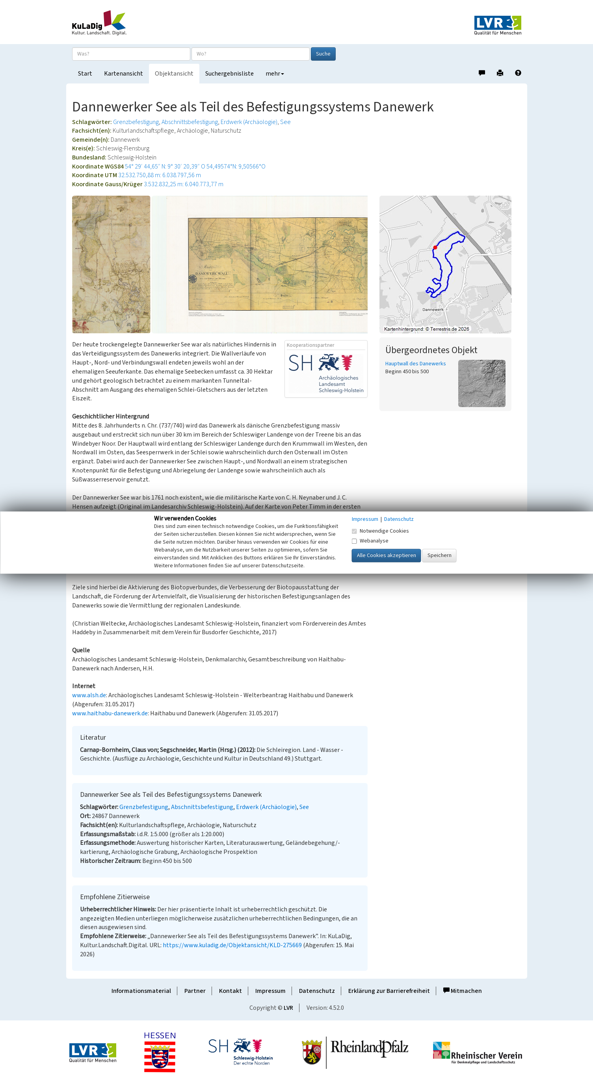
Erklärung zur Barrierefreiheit (389, 991)
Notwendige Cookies (380, 531)
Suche (323, 54)
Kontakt (230, 991)
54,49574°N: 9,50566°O (236, 166)
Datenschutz (317, 991)
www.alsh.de (89, 695)
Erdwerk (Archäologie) (249, 122)
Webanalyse (370, 541)
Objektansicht (174, 73)
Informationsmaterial (141, 991)
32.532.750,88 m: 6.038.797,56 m (159, 175)
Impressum (270, 991)
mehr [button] (275, 73)
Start (85, 73)
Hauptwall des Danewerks (415, 364)
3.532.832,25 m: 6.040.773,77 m (183, 184)
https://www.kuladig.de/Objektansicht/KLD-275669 (232, 945)
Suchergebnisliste (229, 73)
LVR (288, 1008)
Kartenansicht (123, 73)
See (285, 122)
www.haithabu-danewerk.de (110, 713)
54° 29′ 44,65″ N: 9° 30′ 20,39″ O (165, 166)
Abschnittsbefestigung (190, 122)
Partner (195, 991)
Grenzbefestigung (136, 122)
